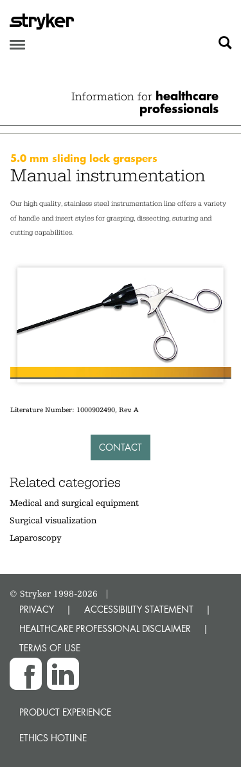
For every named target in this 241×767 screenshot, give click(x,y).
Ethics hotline (53, 738)
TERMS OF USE (49, 648)
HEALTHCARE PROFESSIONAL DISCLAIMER (105, 628)
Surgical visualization (53, 520)
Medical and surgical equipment (74, 503)
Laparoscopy (36, 537)
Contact (120, 447)
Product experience (65, 712)
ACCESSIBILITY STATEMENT (138, 609)
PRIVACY (36, 609)
